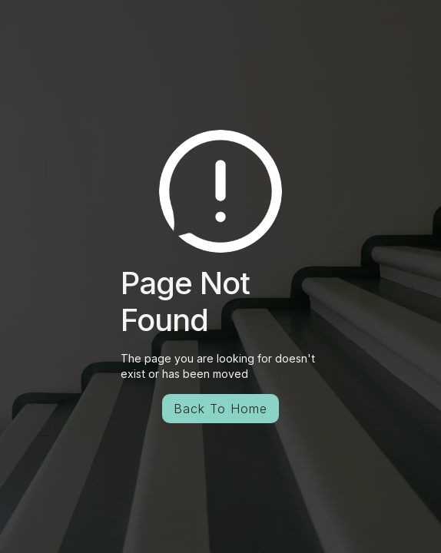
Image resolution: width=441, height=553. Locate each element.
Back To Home (220, 408)
